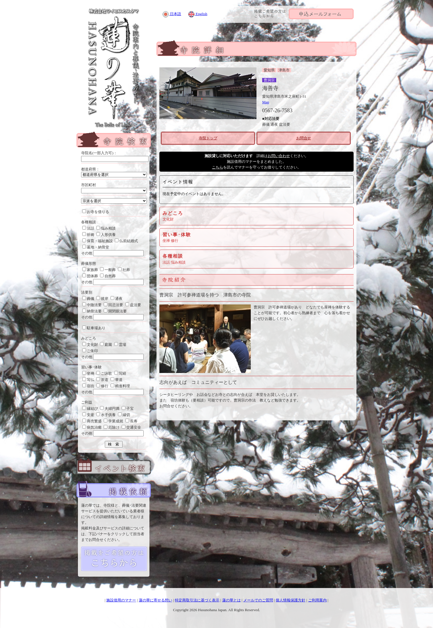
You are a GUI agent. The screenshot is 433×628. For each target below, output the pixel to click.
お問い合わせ (279, 156)
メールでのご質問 (258, 600)
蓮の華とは (231, 600)
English (197, 14)
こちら (217, 167)
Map (265, 102)
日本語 (171, 14)
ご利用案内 (317, 600)
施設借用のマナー (121, 600)
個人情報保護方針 (290, 600)
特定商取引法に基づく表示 (197, 600)
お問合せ (303, 138)
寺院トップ (208, 138)
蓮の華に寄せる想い (155, 600)
